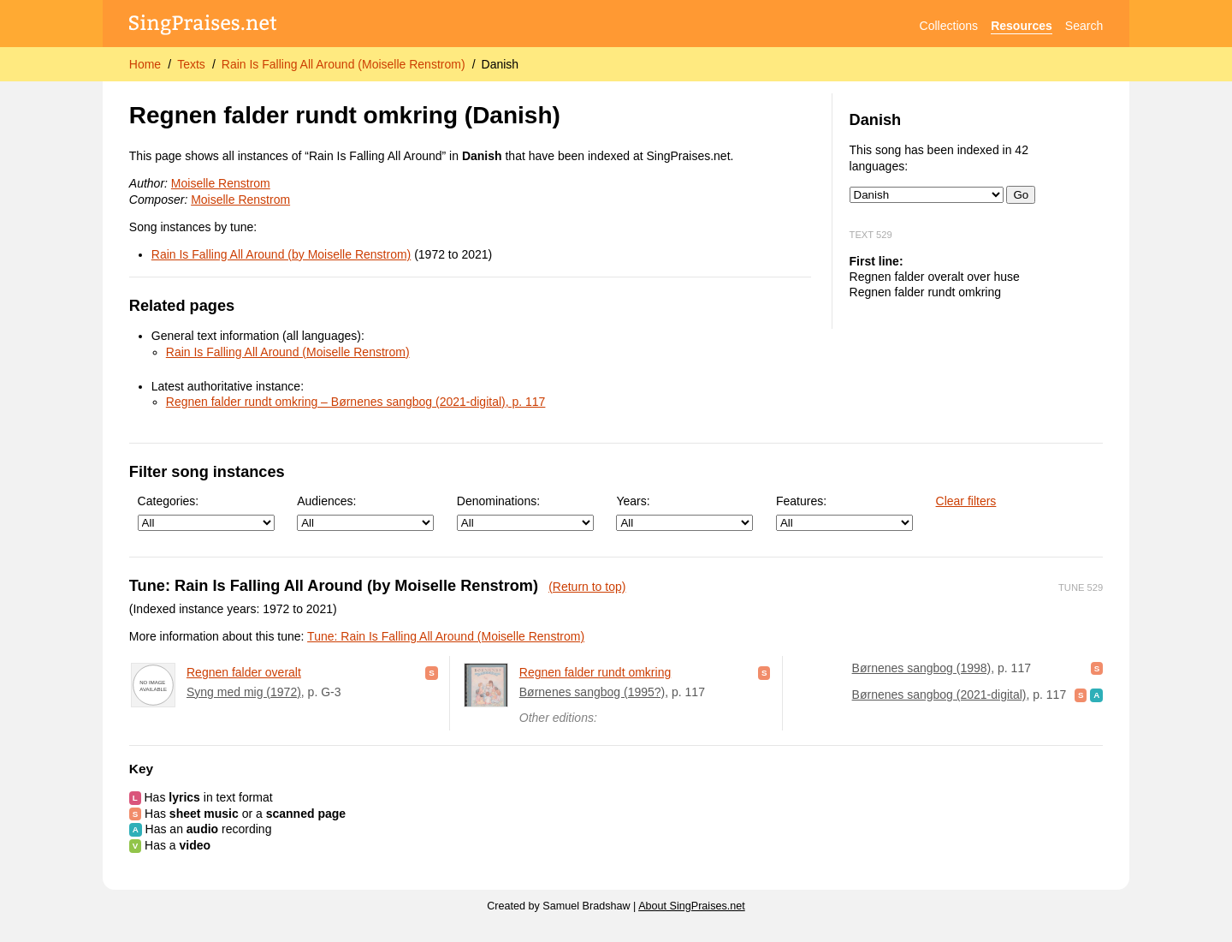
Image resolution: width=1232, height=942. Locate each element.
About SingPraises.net (691, 906)
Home (145, 64)
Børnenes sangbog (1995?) (592, 692)
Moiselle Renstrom (220, 183)
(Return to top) (586, 586)
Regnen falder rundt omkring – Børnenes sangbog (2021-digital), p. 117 (356, 401)
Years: (684, 512)
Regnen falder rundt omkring (595, 672)
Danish (500, 64)
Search (1084, 26)
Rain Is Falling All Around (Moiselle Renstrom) (343, 64)
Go (1020, 194)
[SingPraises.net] (203, 26)
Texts (191, 64)
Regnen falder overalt (244, 672)
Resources (1021, 26)
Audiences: (365, 512)
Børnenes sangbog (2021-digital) (939, 694)
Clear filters (966, 501)
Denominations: (525, 512)
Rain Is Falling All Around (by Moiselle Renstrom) (281, 254)
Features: (844, 512)
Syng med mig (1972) (244, 692)
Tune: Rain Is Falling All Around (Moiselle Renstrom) (445, 636)
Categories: (206, 512)
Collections (949, 26)
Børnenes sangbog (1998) (922, 668)
